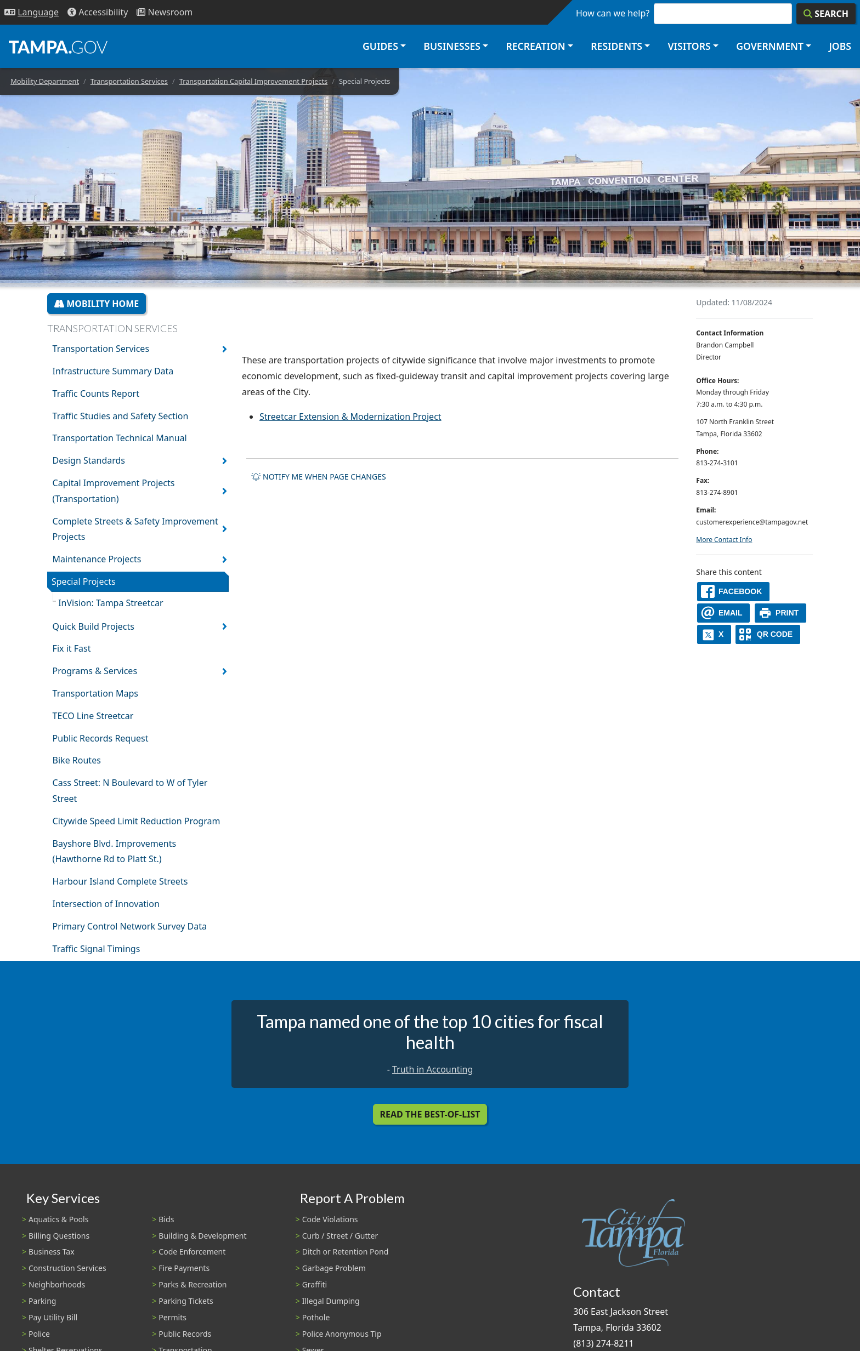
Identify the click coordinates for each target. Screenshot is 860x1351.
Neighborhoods (57, 1284)
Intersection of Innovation (106, 904)
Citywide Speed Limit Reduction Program (136, 821)
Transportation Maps (95, 693)
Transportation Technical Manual (120, 438)
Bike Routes (77, 760)
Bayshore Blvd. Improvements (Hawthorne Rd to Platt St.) (115, 851)
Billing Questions (59, 1235)
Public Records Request (101, 738)
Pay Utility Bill (53, 1317)
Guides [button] (380, 46)
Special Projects (84, 581)
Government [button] (770, 46)
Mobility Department (44, 81)
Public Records (185, 1334)
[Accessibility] (97, 12)
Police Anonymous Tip (342, 1334)
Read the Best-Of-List (430, 1114)
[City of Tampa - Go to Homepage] (58, 46)
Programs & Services (95, 671)
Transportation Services (129, 81)
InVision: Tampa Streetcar (110, 603)
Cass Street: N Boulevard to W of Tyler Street (130, 791)
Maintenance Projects (97, 559)
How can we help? (612, 13)
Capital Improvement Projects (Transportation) (114, 491)
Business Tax (52, 1251)
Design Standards (89, 460)
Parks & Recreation (193, 1284)
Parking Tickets (186, 1301)
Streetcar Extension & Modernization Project (350, 417)
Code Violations (330, 1219)
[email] (723, 613)
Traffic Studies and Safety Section (121, 416)
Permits (172, 1317)
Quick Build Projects (93, 626)
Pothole (316, 1317)
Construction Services (67, 1268)
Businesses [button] (451, 46)
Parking (42, 1301)
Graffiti (314, 1284)
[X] (714, 634)
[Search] (826, 13)
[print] (781, 613)
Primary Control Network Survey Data (130, 926)
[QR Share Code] (767, 634)
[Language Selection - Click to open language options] (31, 12)
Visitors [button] (688, 46)
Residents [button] (616, 46)
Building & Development (202, 1235)
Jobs (840, 46)
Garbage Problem (334, 1268)
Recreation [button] (535, 46)
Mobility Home (96, 304)
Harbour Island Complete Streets (120, 881)
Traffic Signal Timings (96, 949)
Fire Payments (184, 1268)
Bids (166, 1219)
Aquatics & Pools (58, 1219)
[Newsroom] (164, 12)
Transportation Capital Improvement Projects (253, 81)
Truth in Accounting (432, 1069)
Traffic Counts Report (96, 393)
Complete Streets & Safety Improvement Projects (135, 529)
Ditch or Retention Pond (345, 1251)
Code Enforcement (192, 1251)
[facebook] (733, 591)
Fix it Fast (72, 648)
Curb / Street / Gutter (340, 1235)
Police (39, 1334)
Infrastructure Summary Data (113, 371)
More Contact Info (724, 539)
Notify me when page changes (318, 476)
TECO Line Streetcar (93, 716)
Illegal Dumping (331, 1301)
